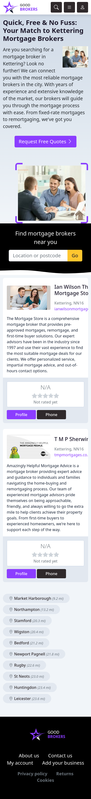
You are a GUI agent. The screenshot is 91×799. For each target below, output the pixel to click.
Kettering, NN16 (69, 303)
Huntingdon (30, 687)
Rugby (24, 665)
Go (75, 255)
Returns (65, 773)
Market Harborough (36, 598)
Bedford (26, 643)
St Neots (26, 676)
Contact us (60, 755)
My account (20, 763)
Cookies (45, 780)
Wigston (26, 631)
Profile (21, 414)
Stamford (27, 620)
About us (29, 755)
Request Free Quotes (45, 141)
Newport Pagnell (34, 654)
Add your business (63, 763)
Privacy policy (32, 773)
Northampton (31, 609)
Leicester (27, 698)
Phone (52, 414)
